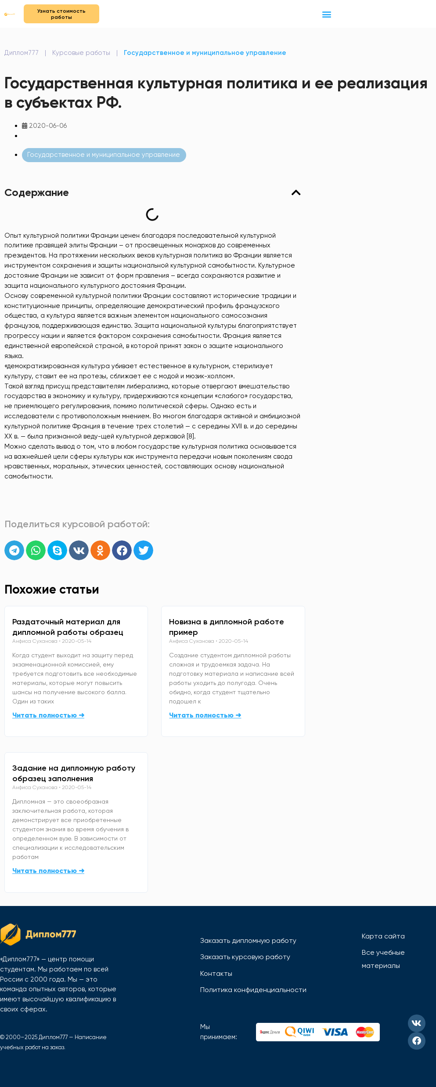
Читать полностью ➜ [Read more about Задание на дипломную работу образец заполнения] (48, 870)
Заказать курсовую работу (245, 957)
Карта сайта (383, 936)
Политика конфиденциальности (253, 990)
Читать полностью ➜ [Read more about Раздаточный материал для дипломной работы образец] (48, 715)
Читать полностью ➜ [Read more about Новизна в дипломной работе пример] (205, 715)
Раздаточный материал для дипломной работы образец (67, 627)
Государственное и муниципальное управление (205, 53)
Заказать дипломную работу (248, 940)
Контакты (216, 973)
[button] (327, 14)
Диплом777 (21, 53)
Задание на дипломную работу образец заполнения (73, 773)
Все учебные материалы (383, 959)
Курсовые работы (81, 53)
